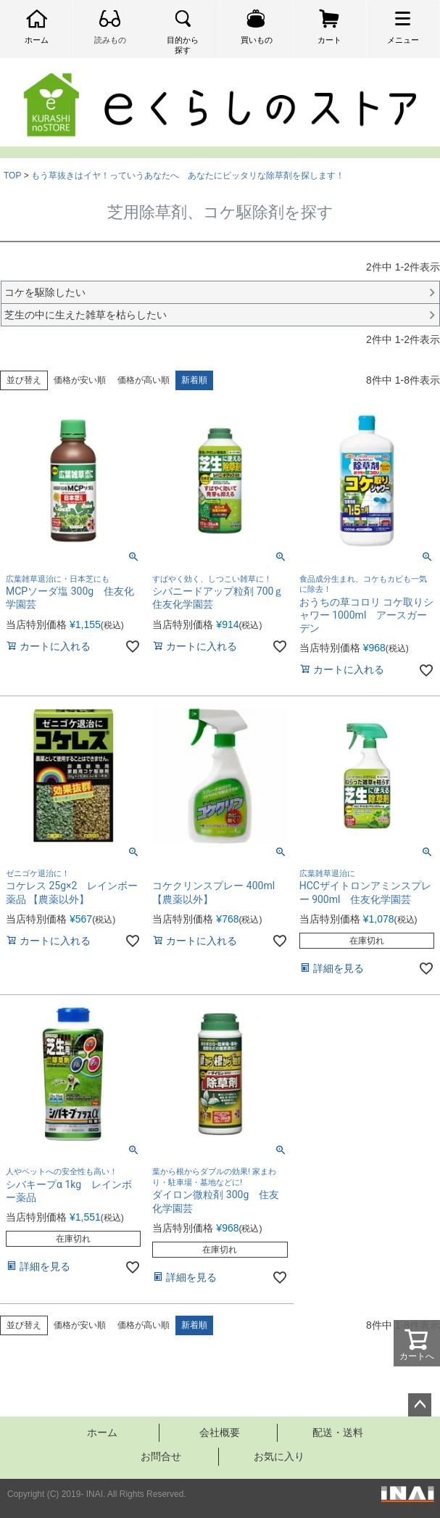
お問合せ (161, 1456)
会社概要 (219, 1432)
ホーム (102, 1432)
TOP (12, 175)
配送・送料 (337, 1432)
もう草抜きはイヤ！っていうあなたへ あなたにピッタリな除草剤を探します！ (187, 175)
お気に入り (279, 1456)
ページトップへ (419, 1404)
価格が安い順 (80, 380)
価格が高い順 (143, 380)
